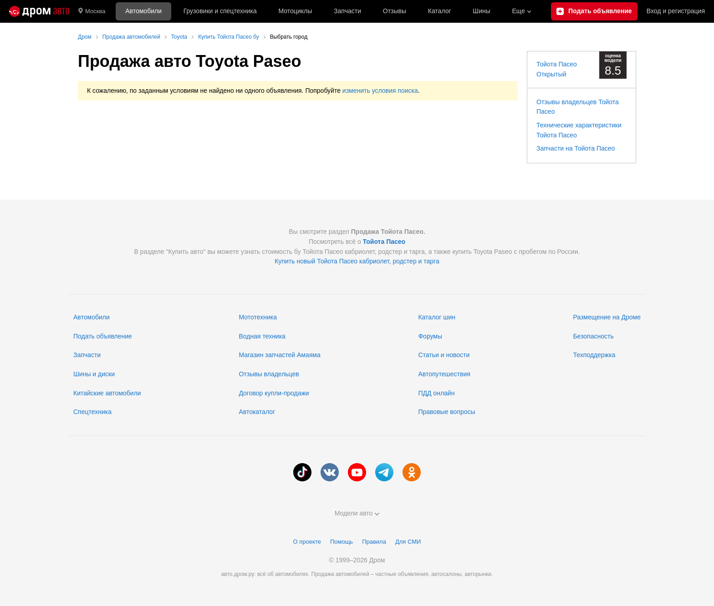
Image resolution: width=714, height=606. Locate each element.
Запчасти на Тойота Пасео (575, 148)
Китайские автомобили (107, 393)
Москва (91, 11)
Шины (481, 11)
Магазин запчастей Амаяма (279, 355)
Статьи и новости (443, 355)
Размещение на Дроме (607, 317)
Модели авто (357, 513)
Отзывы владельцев (269, 374)
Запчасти (347, 11)
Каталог (439, 11)
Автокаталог (257, 411)
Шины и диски (94, 374)
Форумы (430, 336)
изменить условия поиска (380, 90)
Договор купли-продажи (274, 393)
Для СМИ (408, 541)
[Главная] (39, 11)
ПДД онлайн (436, 393)
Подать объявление (102, 336)
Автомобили (143, 11)
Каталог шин (436, 317)
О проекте (307, 541)
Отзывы (394, 11)
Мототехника (258, 317)
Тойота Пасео (384, 241)
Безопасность (593, 336)
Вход (676, 11)
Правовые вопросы (446, 411)
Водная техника (262, 336)
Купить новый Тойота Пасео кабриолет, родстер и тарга (357, 261)
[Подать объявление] (594, 11)
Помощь (341, 541)
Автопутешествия (444, 374)
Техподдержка (594, 355)
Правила (374, 541)
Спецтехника (92, 411)
